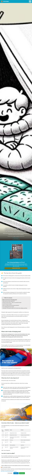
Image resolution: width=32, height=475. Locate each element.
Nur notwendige (10, 473)
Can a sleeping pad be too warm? (8, 306)
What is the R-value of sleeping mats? (9, 299)
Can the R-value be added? (7, 303)
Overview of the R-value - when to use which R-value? (11, 302)
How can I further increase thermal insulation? (10, 305)
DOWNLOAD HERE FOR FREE (16, 268)
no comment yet (18, 236)
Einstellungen (16, 473)
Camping (14, 236)
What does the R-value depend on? (8, 301)
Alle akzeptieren (22, 473)
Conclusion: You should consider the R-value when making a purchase (14, 308)
